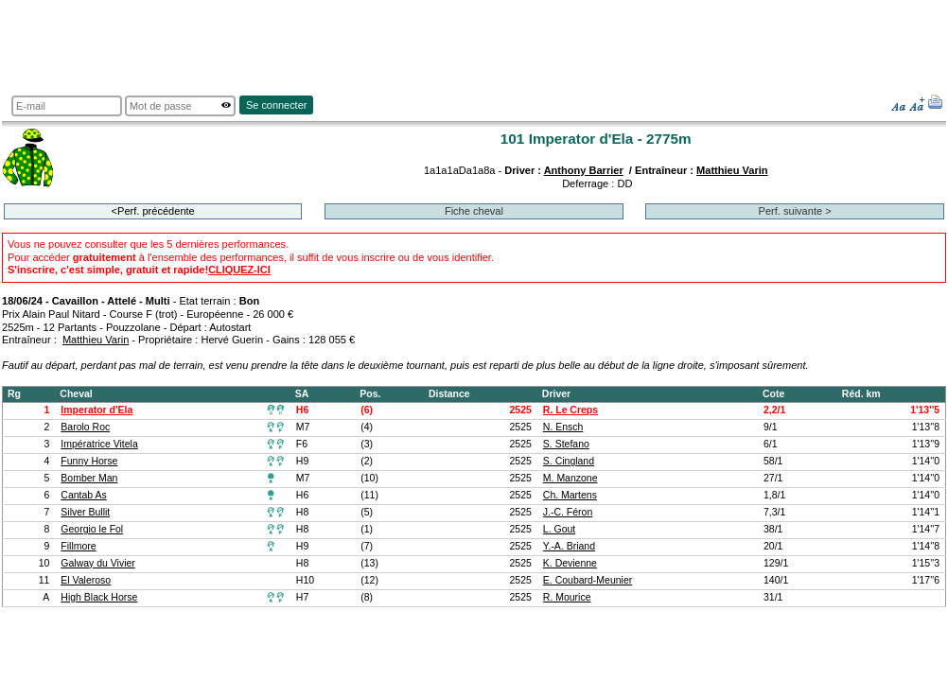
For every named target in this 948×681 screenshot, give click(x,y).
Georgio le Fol (92, 529)
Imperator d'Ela (96, 410)
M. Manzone (570, 478)
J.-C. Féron (567, 512)
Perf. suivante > (795, 211)
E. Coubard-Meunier (587, 580)
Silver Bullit (85, 512)
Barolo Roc (85, 427)
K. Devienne (570, 563)
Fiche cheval (474, 211)
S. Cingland (568, 461)
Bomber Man (89, 478)
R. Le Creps (570, 410)
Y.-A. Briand (569, 546)
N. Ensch (563, 427)
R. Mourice (567, 597)
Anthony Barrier (583, 170)
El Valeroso (86, 580)
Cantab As (83, 495)
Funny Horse (89, 461)
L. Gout (559, 529)
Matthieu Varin (732, 170)
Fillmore (78, 546)
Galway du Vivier (97, 563)
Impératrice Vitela (99, 444)
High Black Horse (99, 597)
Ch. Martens (570, 495)
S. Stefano (566, 444)
